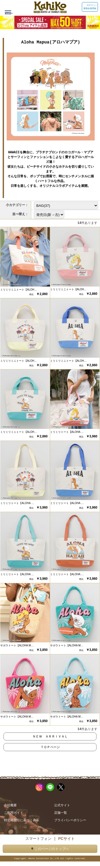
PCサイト (66, 838)
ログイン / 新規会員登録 (89, 7)
